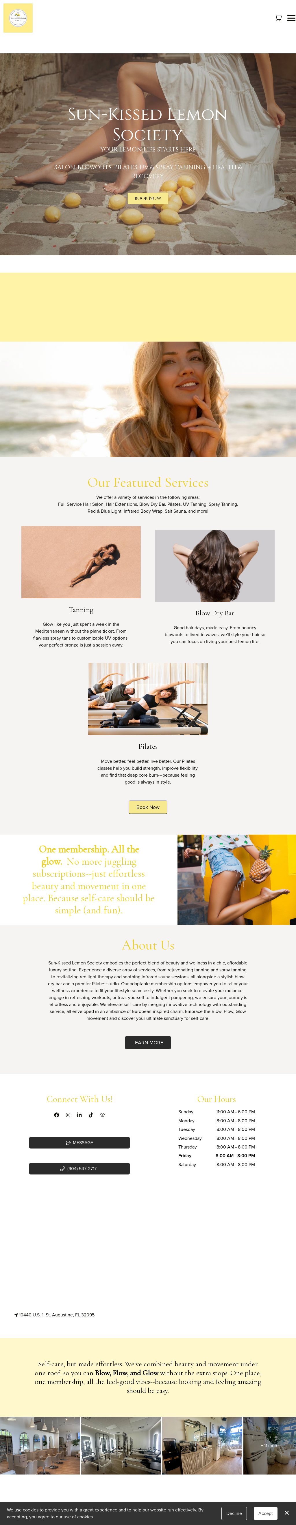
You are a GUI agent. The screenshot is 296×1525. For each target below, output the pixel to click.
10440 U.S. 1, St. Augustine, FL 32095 (54, 1315)
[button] (279, 18)
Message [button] (79, 1142)
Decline (234, 1513)
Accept (265, 1513)
